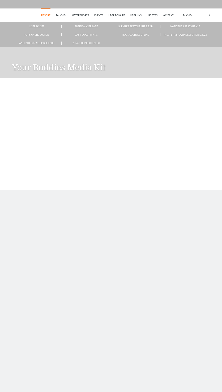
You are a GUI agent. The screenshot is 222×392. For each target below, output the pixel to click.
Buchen (187, 15)
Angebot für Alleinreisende (36, 43)
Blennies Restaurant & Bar (135, 26)
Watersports (80, 15)
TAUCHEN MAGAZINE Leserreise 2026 (185, 34)
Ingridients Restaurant (185, 26)
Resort (45, 15)
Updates (152, 15)
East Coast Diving (86, 34)
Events (98, 15)
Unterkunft (36, 26)
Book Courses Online (135, 34)
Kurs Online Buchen (37, 34)
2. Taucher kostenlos (86, 43)
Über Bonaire (117, 15)
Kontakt (168, 15)
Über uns (136, 15)
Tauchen (61, 15)
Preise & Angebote (86, 26)
